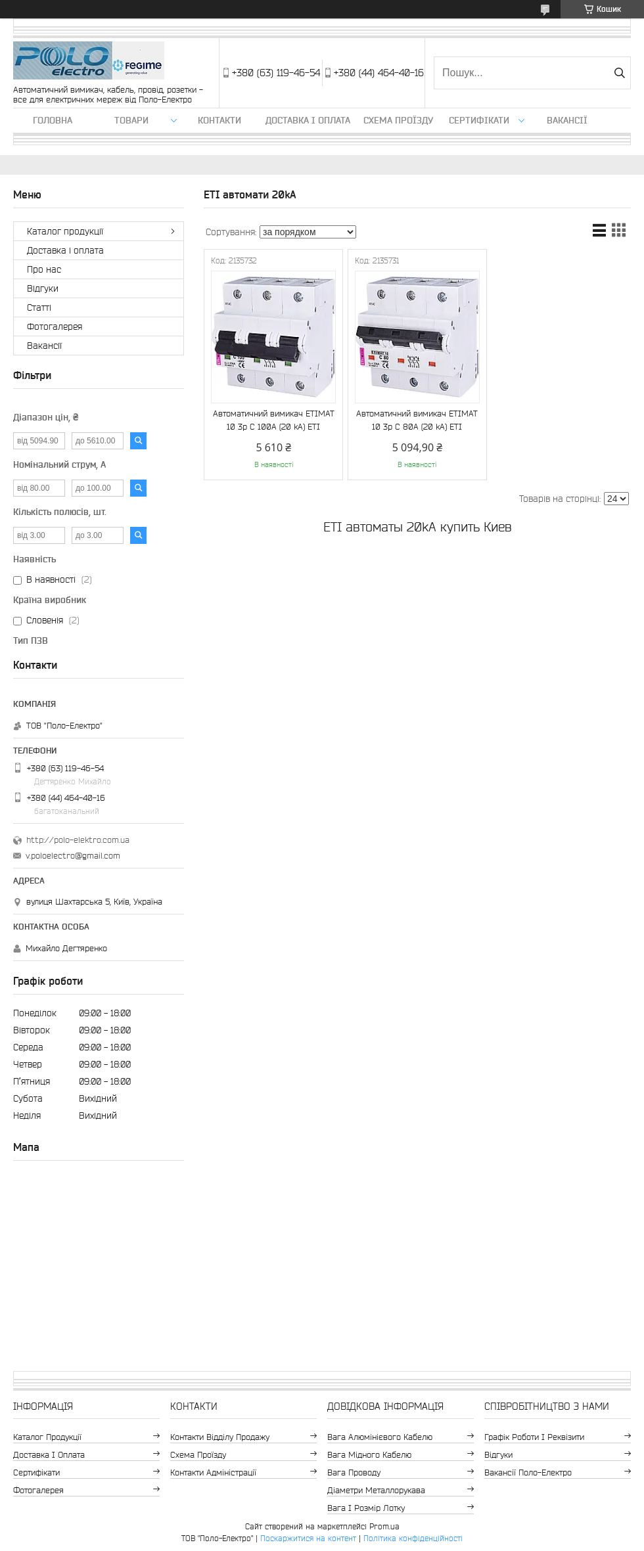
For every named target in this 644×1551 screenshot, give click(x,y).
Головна (52, 120)
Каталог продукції (65, 231)
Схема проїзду (398, 120)
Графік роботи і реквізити (534, 1437)
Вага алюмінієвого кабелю (379, 1437)
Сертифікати (479, 120)
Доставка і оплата (307, 120)
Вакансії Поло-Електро (528, 1472)
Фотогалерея (54, 326)
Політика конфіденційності (413, 1538)
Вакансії (567, 120)
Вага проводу (353, 1472)
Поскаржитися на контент (308, 1538)
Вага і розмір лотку (366, 1508)
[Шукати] (619, 72)
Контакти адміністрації (213, 1472)
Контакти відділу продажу (219, 1437)
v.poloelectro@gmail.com (73, 856)
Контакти (219, 120)
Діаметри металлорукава (376, 1490)
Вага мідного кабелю (369, 1455)
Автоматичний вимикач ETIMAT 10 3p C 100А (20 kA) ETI (273, 420)
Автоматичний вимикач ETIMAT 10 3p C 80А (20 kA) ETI (417, 420)
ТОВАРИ (131, 120)
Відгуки (42, 288)
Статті (39, 307)
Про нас (44, 269)
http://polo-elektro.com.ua (77, 840)
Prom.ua (384, 1526)
